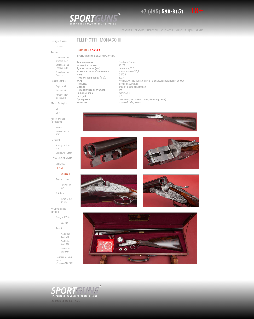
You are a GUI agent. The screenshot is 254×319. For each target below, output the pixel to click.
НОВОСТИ (152, 30)
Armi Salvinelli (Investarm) (58, 120)
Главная (127, 30)
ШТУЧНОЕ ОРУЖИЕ (61, 158)
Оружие (139, 30)
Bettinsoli (55, 140)
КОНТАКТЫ (167, 30)
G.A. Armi (60, 193)
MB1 (58, 109)
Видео (189, 30)
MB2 (58, 113)
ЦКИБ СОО (60, 164)
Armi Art (55, 52)
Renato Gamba (58, 80)
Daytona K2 (61, 86)
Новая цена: (83, 49)
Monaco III (65, 173)
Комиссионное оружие (58, 210)
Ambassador (62, 90)
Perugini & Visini (59, 41)
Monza (59, 127)
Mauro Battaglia (59, 103)
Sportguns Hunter (64, 153)
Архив (199, 30)
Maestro (59, 46)
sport (95, 18)
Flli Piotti (60, 168)
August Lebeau (62, 179)
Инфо (179, 30)
